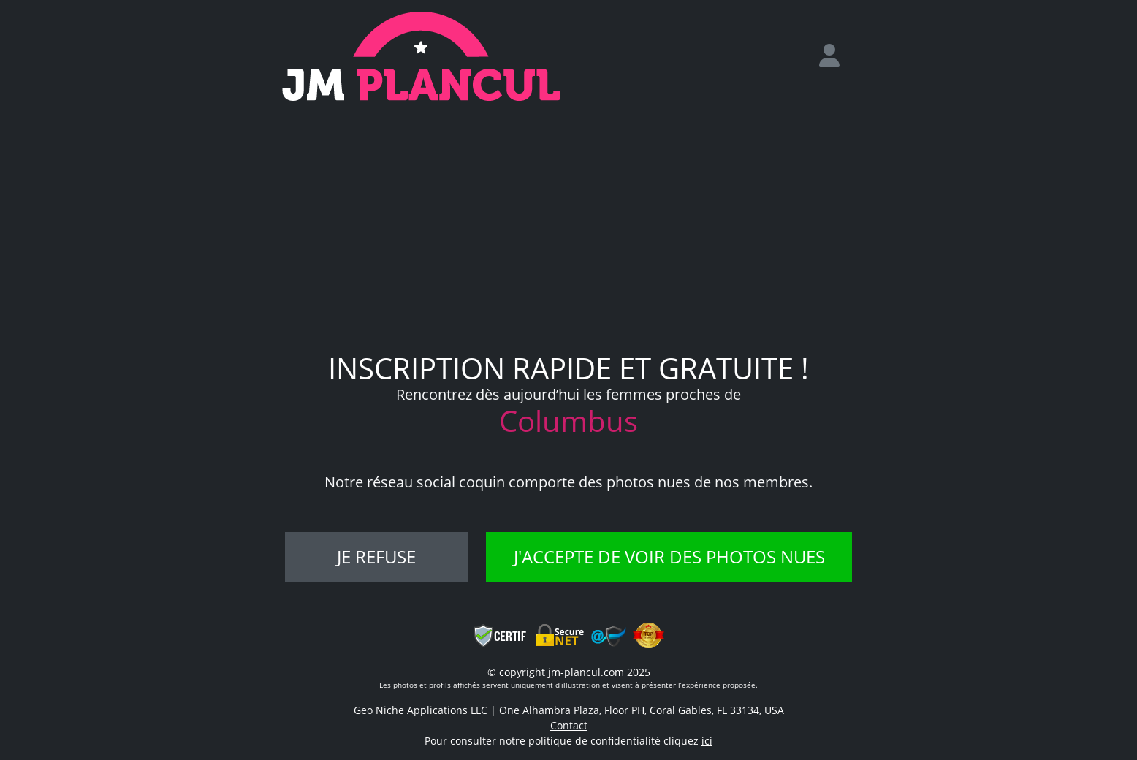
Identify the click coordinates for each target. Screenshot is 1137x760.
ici (706, 741)
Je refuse (376, 556)
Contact (568, 725)
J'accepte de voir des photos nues (669, 556)
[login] (835, 56)
